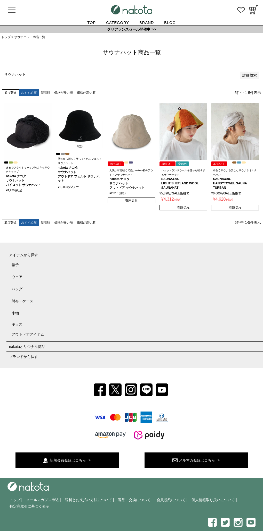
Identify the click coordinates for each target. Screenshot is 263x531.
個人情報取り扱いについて (213, 500)
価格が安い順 (63, 93)
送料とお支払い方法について (88, 500)
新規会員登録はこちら (68, 460)
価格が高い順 (86, 93)
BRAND (146, 22)
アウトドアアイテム (28, 334)
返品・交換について (134, 500)
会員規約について (171, 500)
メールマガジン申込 (42, 500)
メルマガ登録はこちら (197, 460)
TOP (91, 22)
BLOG (170, 22)
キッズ (17, 324)
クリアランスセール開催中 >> (131, 29)
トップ (6, 37)
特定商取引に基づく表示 (29, 506)
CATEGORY (117, 22)
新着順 (45, 93)
